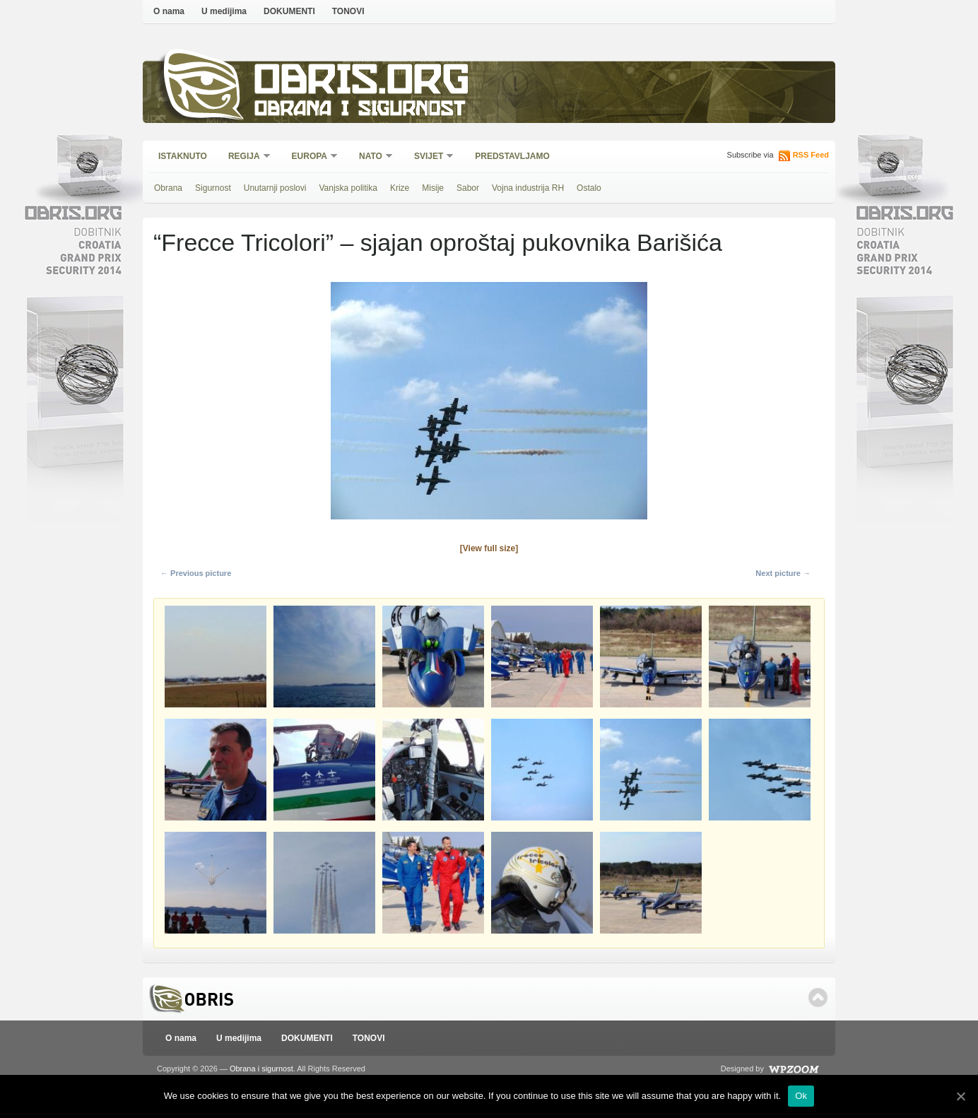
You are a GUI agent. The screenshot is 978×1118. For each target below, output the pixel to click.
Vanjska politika (348, 188)
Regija (245, 157)
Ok (801, 1095)
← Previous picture (195, 573)
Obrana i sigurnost (359, 111)
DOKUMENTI (289, 11)
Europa (310, 157)
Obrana (168, 188)
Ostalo (589, 188)
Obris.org (362, 83)
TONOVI (348, 11)
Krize (399, 188)
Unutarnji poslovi (275, 188)
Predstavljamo (512, 156)
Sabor (467, 188)
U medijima (224, 11)
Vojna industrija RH (528, 188)
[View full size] (489, 548)
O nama (168, 11)
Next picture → (783, 573)
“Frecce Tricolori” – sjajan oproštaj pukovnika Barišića (437, 242)
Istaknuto (182, 156)
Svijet (429, 157)
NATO (371, 157)
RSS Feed (811, 155)
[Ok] (960, 1096)
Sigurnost (213, 188)
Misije (433, 188)
